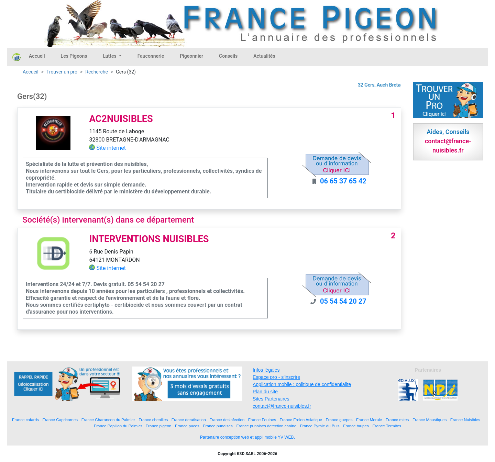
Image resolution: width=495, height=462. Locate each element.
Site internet (111, 148)
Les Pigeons (74, 56)
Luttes (110, 56)
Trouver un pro (61, 72)
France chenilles (153, 419)
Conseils (228, 56)
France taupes (356, 426)
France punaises (217, 426)
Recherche (96, 72)
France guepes (339, 419)
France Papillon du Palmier (118, 426)
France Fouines (262, 419)
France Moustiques (429, 419)
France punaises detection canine (266, 426)
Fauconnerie (151, 56)
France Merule (369, 419)
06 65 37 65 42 (343, 181)
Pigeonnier (191, 56)
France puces (187, 426)
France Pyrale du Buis (320, 426)
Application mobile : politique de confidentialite (302, 384)
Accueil (37, 56)
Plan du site (265, 391)
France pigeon (159, 426)
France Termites (386, 426)
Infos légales (266, 370)
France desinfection (226, 419)
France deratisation (189, 419)
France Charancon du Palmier (108, 419)
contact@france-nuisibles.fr (282, 406)
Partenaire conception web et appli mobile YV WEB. (247, 437)
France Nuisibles (465, 419)
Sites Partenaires (271, 399)
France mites (397, 419)
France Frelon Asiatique (301, 419)
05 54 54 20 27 (343, 301)
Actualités (264, 56)
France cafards (25, 419)
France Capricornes (60, 419)
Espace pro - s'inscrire (276, 377)
